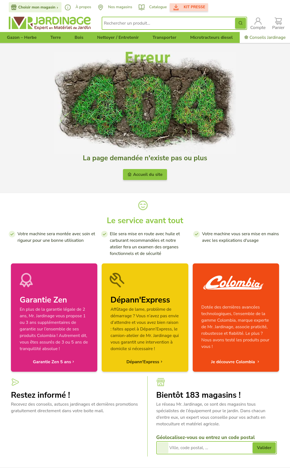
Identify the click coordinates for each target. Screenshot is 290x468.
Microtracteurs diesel (211, 37)
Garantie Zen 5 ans (54, 362)
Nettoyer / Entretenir (118, 37)
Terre (55, 37)
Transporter (164, 37)
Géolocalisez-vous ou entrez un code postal (205, 437)
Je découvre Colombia (235, 362)
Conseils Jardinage (265, 37)
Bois (79, 37)
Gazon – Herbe (22, 37)
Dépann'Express (144, 362)
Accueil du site (144, 174)
